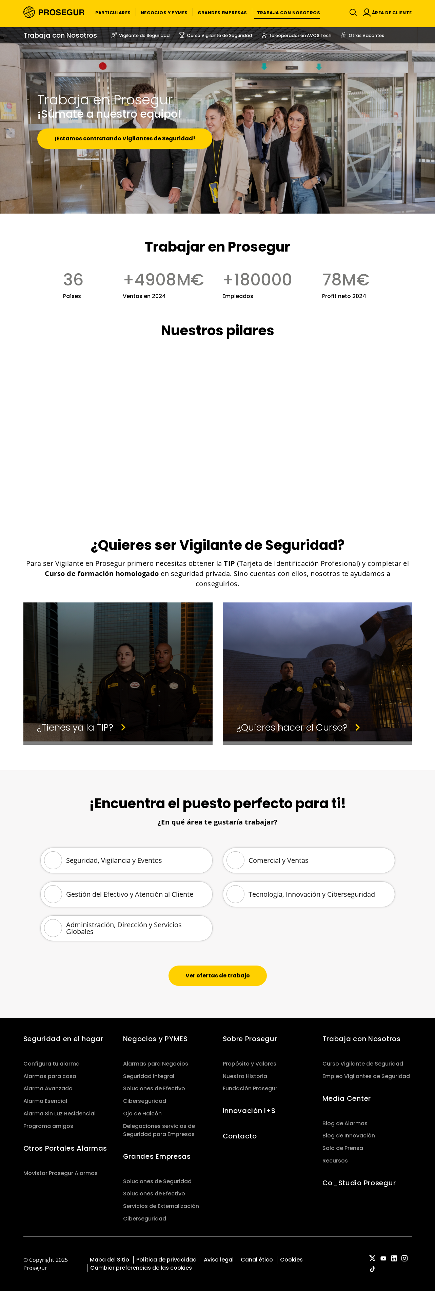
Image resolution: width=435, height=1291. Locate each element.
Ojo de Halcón (142, 1113)
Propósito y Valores (249, 1064)
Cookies (291, 1260)
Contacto (240, 1136)
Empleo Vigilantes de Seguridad (366, 1076)
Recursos (335, 1161)
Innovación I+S (249, 1110)
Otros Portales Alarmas (65, 1148)
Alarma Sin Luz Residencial (59, 1113)
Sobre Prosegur (250, 1039)
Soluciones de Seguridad (157, 1181)
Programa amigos (48, 1126)
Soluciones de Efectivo (154, 1088)
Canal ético (257, 1260)
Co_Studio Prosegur (359, 1183)
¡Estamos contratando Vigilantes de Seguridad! (124, 138)
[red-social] (372, 1259)
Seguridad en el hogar (63, 1039)
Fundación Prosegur (250, 1088)
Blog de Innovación (348, 1135)
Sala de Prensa (342, 1148)
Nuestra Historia (245, 1076)
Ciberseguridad (144, 1101)
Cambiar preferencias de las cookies (141, 1268)
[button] (113, 12)
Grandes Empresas (157, 1156)
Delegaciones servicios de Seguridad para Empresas (159, 1130)
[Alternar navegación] (351, 12)
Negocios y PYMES (155, 1039)
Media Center (346, 1098)
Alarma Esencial (45, 1101)
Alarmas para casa (49, 1076)
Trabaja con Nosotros (361, 1039)
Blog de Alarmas (345, 1123)
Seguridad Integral (148, 1076)
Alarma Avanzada (48, 1088)
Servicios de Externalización (161, 1206)
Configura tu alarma (51, 1064)
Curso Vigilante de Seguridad (362, 1064)
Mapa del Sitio (109, 1260)
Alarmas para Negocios (155, 1064)
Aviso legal (219, 1260)
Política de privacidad (166, 1260)
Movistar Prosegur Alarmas (60, 1173)
